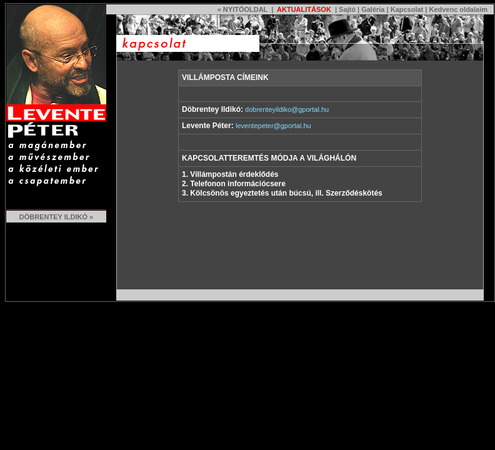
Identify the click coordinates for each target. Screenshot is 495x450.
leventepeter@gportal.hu (273, 125)
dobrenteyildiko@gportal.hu (287, 109)
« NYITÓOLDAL (243, 9)
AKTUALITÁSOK (303, 9)
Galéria (372, 9)
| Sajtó (344, 9)
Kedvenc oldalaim (458, 9)
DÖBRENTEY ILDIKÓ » (56, 217)
